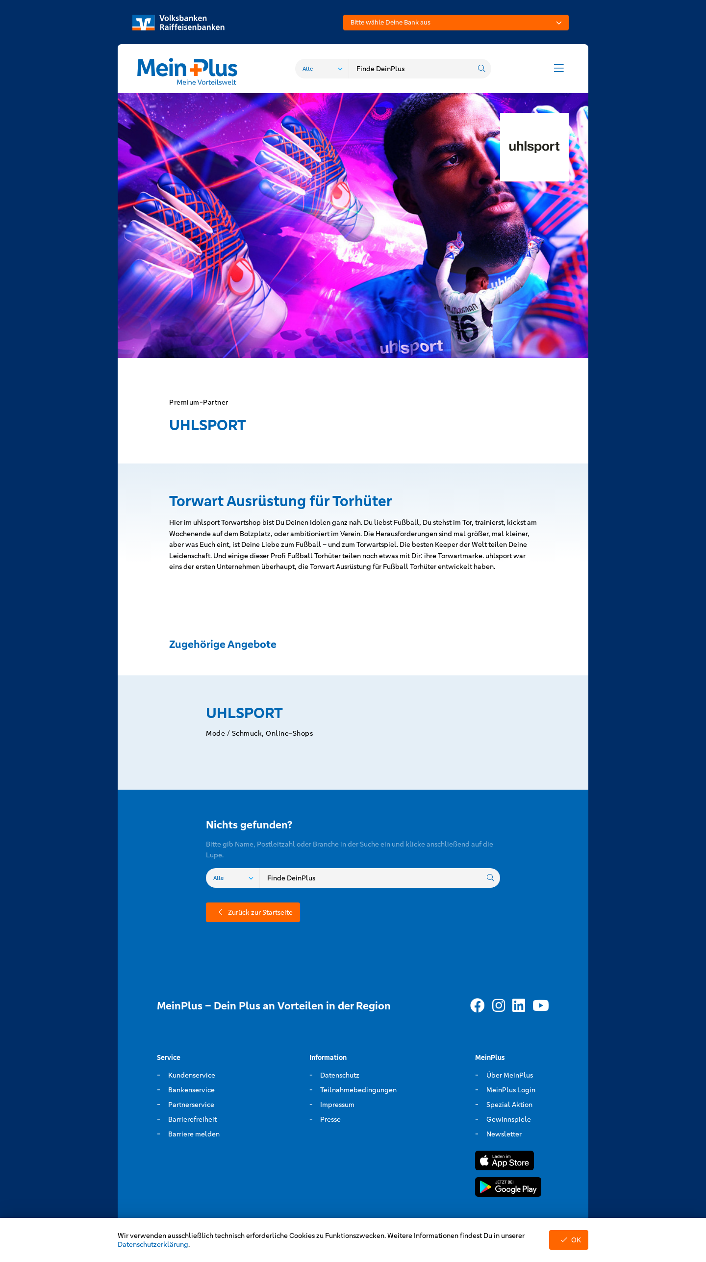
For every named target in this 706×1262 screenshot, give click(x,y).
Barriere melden (194, 1134)
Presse (330, 1119)
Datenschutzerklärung (153, 1244)
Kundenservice (191, 1075)
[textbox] (456, 22)
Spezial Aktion (509, 1104)
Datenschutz (339, 1075)
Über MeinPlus (509, 1075)
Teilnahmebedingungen (358, 1089)
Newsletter (504, 1134)
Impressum (337, 1104)
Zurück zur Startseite (253, 912)
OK (568, 1240)
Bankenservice (191, 1089)
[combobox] (456, 22)
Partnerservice (191, 1104)
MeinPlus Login (510, 1089)
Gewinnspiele (508, 1119)
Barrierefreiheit (192, 1119)
